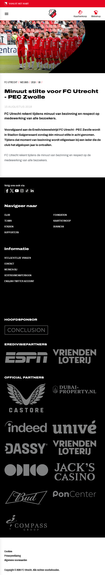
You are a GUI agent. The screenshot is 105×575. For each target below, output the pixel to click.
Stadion (8, 226)
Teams (8, 220)
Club (7, 215)
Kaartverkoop (62, 220)
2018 (33, 82)
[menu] (6, 14)
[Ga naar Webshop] (96, 13)
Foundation (60, 215)
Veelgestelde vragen (17, 257)
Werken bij (10, 269)
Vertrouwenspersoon (17, 275)
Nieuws (24, 82)
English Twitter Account (19, 281)
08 (39, 82)
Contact (9, 263)
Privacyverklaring (12, 555)
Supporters (11, 232)
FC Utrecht (10, 82)
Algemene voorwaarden (15, 560)
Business (58, 226)
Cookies (8, 551)
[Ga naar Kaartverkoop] (80, 13)
